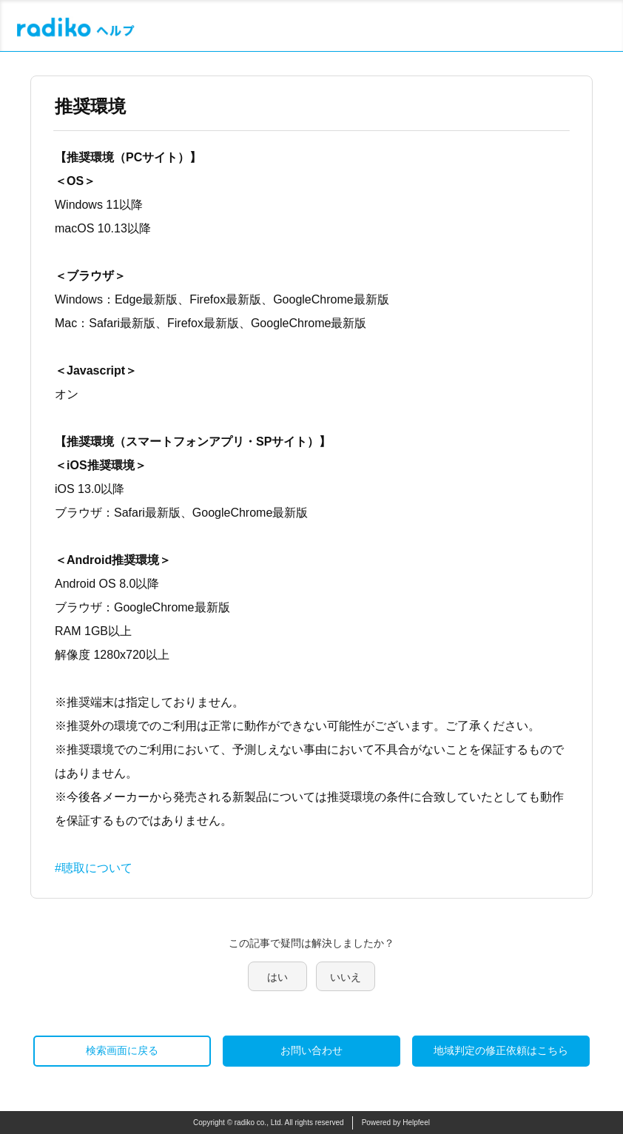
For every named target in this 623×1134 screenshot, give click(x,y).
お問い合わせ (311, 1050)
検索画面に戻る (122, 1050)
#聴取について (93, 868)
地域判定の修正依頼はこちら (501, 1050)
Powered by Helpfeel (396, 1122)
